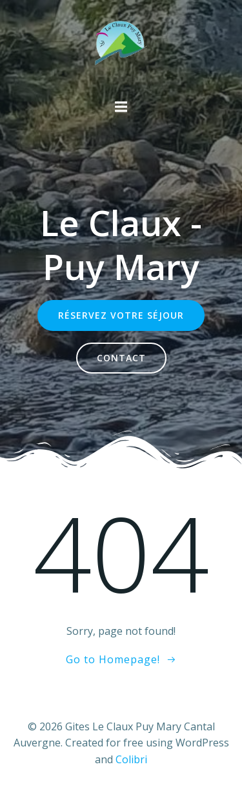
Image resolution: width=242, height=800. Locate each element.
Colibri (131, 759)
